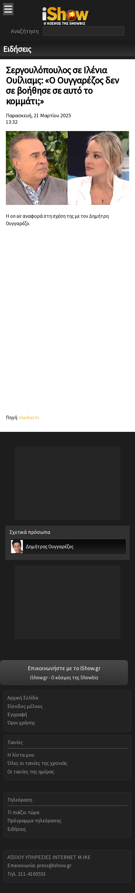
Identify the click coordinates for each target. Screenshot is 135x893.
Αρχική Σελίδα (22, 697)
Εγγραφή (17, 714)
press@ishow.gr (54, 865)
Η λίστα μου (20, 754)
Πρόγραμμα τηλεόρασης (34, 820)
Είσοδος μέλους (25, 706)
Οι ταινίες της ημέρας (30, 771)
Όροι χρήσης (21, 722)
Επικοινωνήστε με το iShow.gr (64, 668)
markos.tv (29, 417)
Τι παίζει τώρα (23, 812)
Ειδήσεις (16, 829)
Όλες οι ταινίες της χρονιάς (37, 763)
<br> (67, 318)
